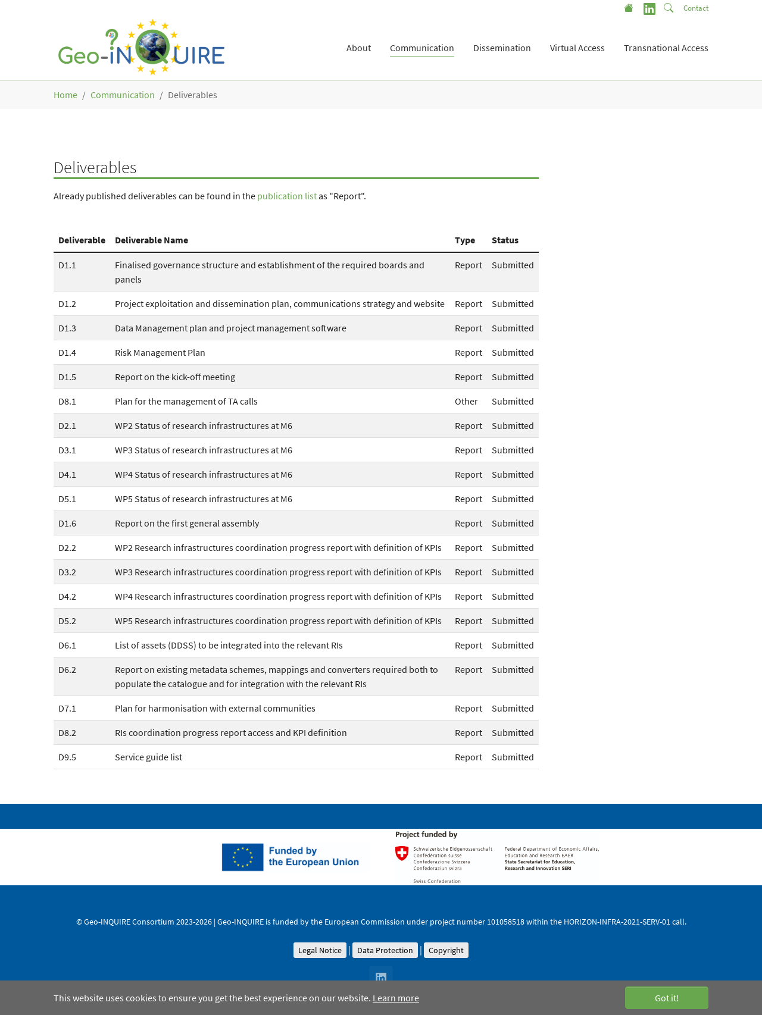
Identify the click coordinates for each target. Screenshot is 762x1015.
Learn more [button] (396, 998)
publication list (287, 196)
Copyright (446, 950)
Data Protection (385, 950)
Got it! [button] (667, 998)
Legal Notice (320, 950)
